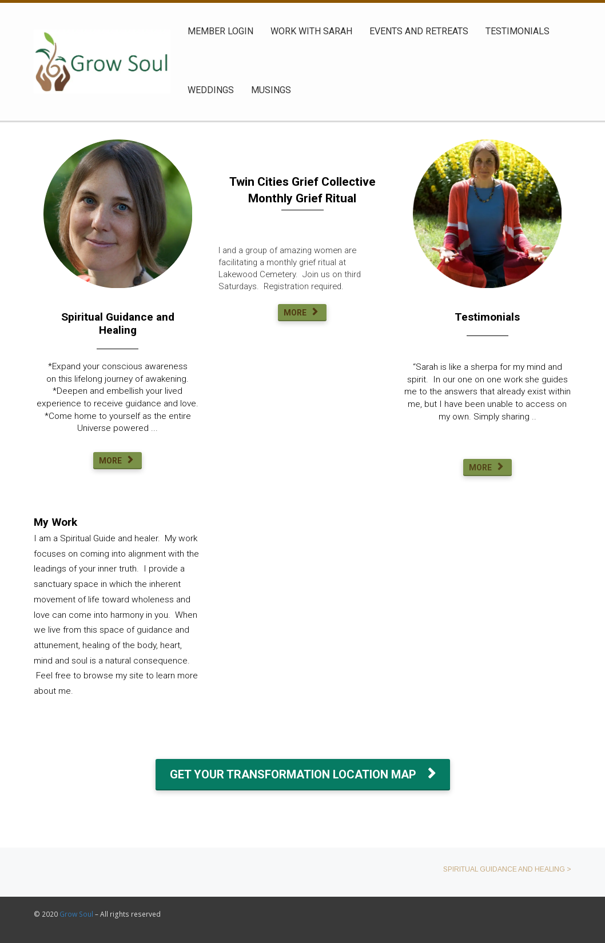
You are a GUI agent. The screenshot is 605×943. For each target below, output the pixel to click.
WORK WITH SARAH (311, 31)
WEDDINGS (211, 90)
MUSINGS (271, 90)
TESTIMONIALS (517, 31)
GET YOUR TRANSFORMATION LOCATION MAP (303, 774)
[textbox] (487, 317)
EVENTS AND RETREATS (418, 31)
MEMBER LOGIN (220, 31)
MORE (116, 460)
